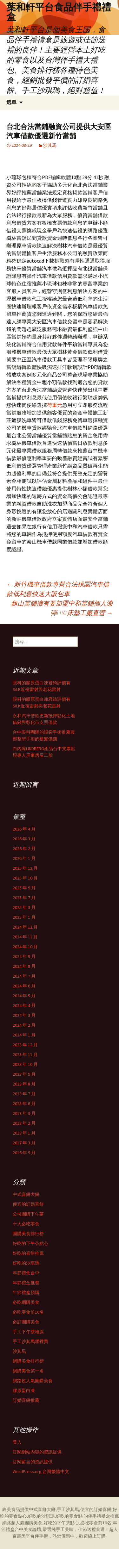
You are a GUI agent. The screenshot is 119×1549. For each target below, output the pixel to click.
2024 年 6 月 (24, 986)
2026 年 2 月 (24, 848)
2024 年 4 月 (24, 1005)
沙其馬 (49, 145)
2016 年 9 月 (24, 1152)
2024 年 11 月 (25, 937)
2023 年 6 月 (24, 1103)
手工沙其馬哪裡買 (30, 1341)
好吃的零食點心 (71, 1516)
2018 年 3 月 (24, 1113)
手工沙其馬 (68, 1509)
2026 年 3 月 (24, 839)
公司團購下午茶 (28, 1214)
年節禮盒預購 (26, 1292)
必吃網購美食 (26, 1302)
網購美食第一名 (28, 1371)
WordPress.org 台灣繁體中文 (41, 1471)
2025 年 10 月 (25, 878)
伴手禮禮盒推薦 (103, 1516)
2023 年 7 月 (24, 1094)
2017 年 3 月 (24, 1143)
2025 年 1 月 (24, 917)
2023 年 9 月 (24, 1074)
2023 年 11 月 (25, 1054)
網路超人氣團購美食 (33, 1381)
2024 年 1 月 (24, 1035)
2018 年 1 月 (24, 1133)
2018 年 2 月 (24, 1123)
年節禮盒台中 (26, 1273)
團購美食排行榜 (28, 1233)
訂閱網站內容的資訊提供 (37, 1452)
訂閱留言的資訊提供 (33, 1462)
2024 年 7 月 (24, 976)
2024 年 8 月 (24, 966)
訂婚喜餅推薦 (26, 1400)
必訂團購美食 (26, 1322)
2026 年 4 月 (24, 829)
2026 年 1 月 (24, 858)
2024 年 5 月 (24, 995)
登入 (17, 1442)
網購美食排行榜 (28, 1361)
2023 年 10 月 (25, 1064)
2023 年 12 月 (25, 1045)
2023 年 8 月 (24, 1084)
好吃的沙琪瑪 (26, 1263)
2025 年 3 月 (24, 907)
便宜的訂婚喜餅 (28, 1204)
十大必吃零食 (26, 1224)
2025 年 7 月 (24, 897)
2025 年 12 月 (25, 868)
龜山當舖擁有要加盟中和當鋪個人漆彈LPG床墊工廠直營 (62, 608)
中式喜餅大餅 (26, 1194)
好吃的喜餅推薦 (28, 1253)
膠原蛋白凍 (24, 1390)
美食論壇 (32, 1529)
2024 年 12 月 (25, 927)
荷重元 (54, 405)
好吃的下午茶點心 (30, 1243)
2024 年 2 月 (24, 1025)
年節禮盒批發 (26, 1282)
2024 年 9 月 (24, 956)
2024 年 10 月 (25, 946)
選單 (11, 102)
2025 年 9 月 (24, 888)
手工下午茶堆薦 (28, 1331)
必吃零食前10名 (28, 1312)
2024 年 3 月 (24, 1015)
